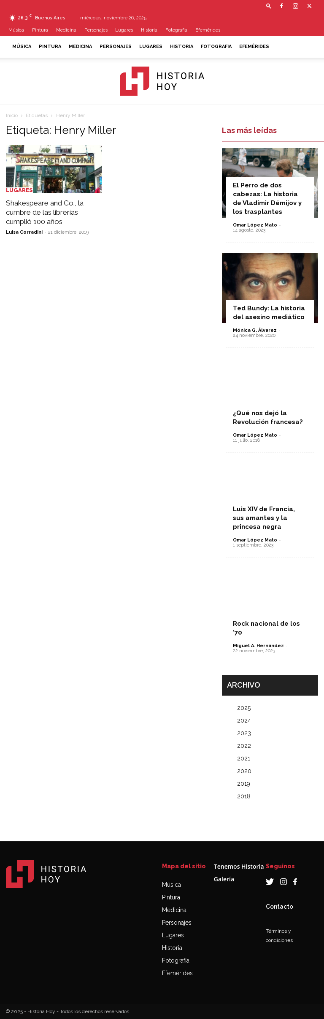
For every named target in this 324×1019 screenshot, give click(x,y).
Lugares (124, 30)
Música (16, 30)
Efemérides (207, 30)
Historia (149, 30)
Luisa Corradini (24, 232)
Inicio (12, 115)
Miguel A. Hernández (258, 645)
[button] (268, 6)
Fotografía (175, 960)
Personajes (96, 30)
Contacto (279, 906)
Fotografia (176, 30)
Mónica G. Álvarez (255, 330)
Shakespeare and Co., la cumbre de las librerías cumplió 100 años (45, 212)
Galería (224, 879)
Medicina (66, 30)
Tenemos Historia (239, 866)
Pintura (40, 30)
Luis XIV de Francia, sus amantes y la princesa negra (264, 518)
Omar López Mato (255, 225)
